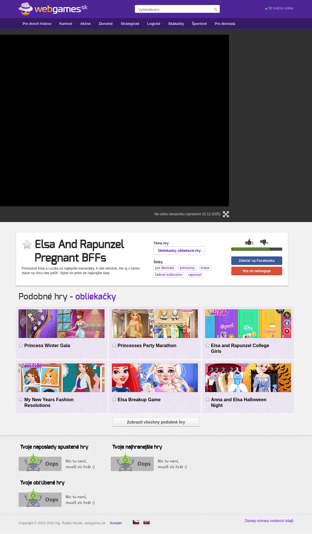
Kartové (66, 24)
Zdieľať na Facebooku (257, 261)
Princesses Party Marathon (147, 345)
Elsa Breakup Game (139, 399)
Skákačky (176, 24)
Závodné (105, 24)
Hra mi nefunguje (257, 271)
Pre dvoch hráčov (37, 24)
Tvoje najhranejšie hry (137, 447)
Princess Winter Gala (47, 345)
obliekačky (95, 296)
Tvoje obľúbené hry (42, 483)
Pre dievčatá (225, 24)
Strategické (130, 24)
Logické (153, 24)
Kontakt (116, 523)
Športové (199, 24)
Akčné (85, 24)
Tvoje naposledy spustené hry (54, 447)
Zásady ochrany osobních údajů (269, 521)
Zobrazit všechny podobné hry (156, 422)
